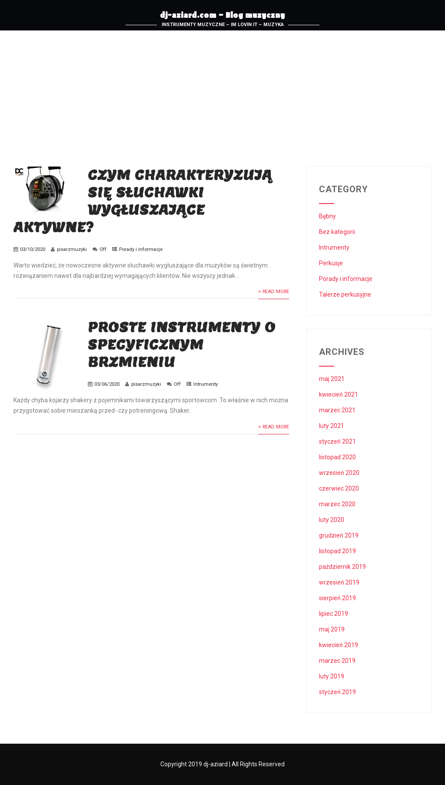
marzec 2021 (337, 410)
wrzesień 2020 (339, 472)
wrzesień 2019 (339, 582)
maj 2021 (332, 378)
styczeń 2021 (337, 441)
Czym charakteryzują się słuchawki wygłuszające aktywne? (142, 201)
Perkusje (331, 263)
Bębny (327, 216)
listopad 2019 (337, 551)
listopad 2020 (337, 457)
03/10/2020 (32, 249)
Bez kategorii (337, 231)
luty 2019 (331, 676)
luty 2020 (331, 519)
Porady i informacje (141, 249)
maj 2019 (332, 629)
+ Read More (273, 291)
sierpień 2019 (337, 598)
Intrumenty (205, 384)
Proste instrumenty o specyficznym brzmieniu (182, 344)
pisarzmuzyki (72, 249)
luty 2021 (331, 425)
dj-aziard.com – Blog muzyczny (222, 16)
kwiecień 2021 (338, 394)
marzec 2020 (337, 504)
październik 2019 (342, 566)
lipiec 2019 (333, 613)
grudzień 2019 (339, 535)
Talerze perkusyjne (345, 294)
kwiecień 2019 (338, 644)
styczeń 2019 (337, 691)
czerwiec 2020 (339, 488)
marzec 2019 (337, 660)
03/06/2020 (107, 384)
